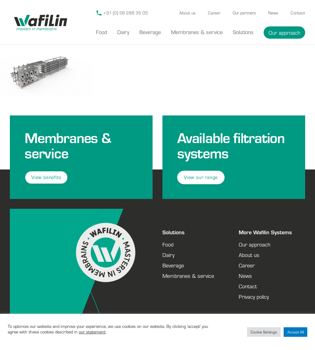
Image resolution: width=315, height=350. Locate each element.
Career (214, 13)
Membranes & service (197, 32)
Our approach (284, 33)
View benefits (46, 177)
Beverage (150, 32)
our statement (92, 332)
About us (187, 13)
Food (101, 32)
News (273, 13)
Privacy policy (254, 297)
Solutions (243, 32)
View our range (201, 177)
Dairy (123, 32)
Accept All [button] (295, 332)
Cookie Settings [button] (264, 332)
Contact (298, 13)
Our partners (244, 13)
